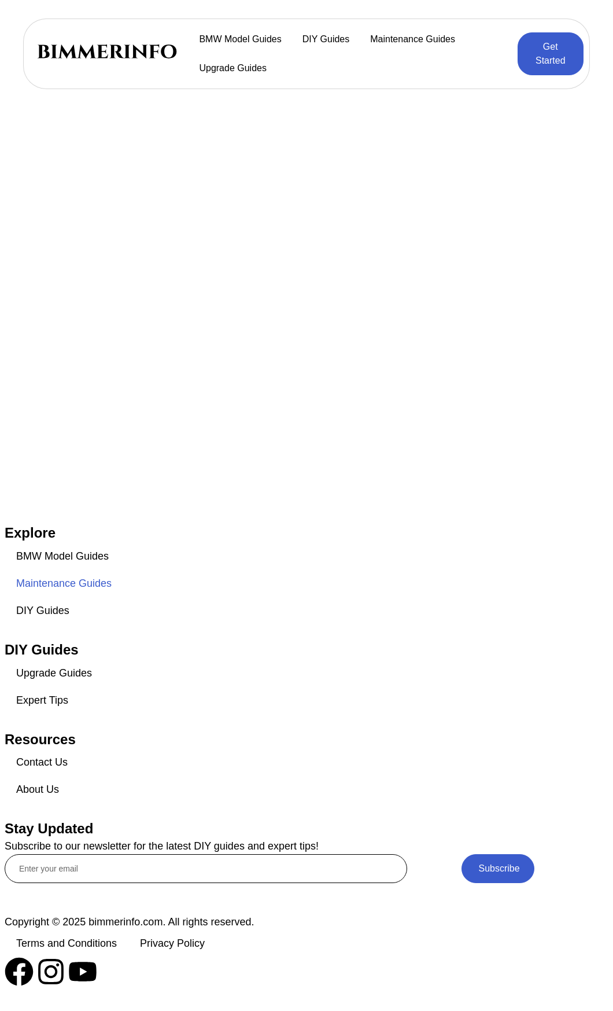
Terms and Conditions (66, 943)
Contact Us (42, 762)
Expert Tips (42, 700)
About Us (37, 789)
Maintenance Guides (412, 39)
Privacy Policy (172, 943)
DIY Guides (326, 39)
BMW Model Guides (240, 39)
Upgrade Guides (233, 68)
